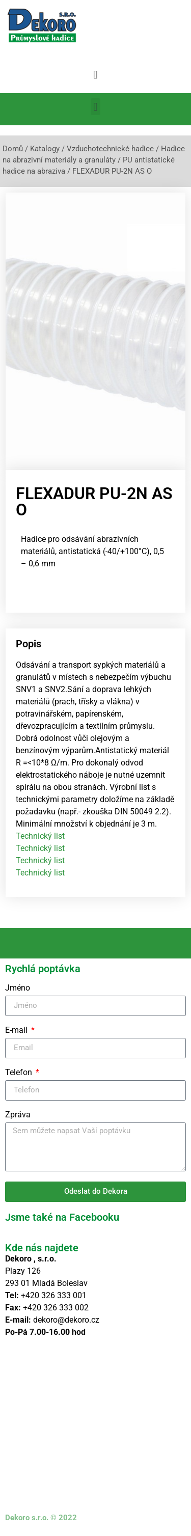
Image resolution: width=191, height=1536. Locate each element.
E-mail (17, 1030)
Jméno (17, 988)
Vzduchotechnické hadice (110, 148)
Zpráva (18, 1115)
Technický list (40, 836)
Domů (13, 148)
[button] (95, 74)
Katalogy (45, 148)
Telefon (19, 1072)
